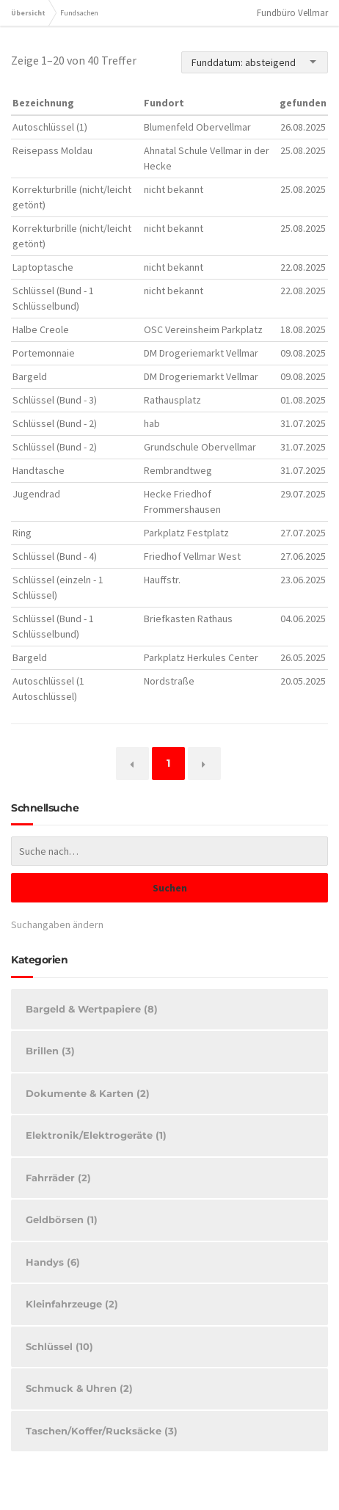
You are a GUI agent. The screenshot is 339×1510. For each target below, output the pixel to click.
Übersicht (28, 13)
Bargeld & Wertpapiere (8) (92, 1009)
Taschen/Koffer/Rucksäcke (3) (102, 1431)
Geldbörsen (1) (62, 1219)
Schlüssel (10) (59, 1346)
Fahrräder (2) (58, 1177)
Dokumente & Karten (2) (88, 1093)
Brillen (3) (50, 1051)
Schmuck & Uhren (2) (79, 1388)
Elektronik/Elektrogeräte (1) (96, 1135)
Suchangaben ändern (57, 924)
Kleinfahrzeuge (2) (72, 1304)
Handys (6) (53, 1262)
